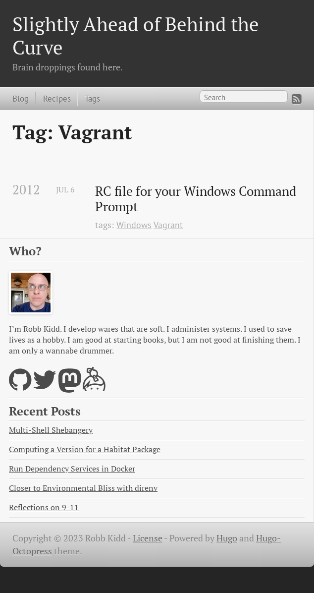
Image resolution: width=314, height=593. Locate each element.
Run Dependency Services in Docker (72, 469)
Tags (92, 98)
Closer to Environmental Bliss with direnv (83, 488)
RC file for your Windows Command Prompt (197, 199)
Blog (20, 98)
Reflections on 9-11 (44, 507)
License (147, 538)
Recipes (57, 98)
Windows (134, 225)
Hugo (226, 538)
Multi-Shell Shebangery (51, 430)
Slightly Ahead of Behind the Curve (135, 35)
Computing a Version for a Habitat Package (84, 449)
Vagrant (168, 225)
